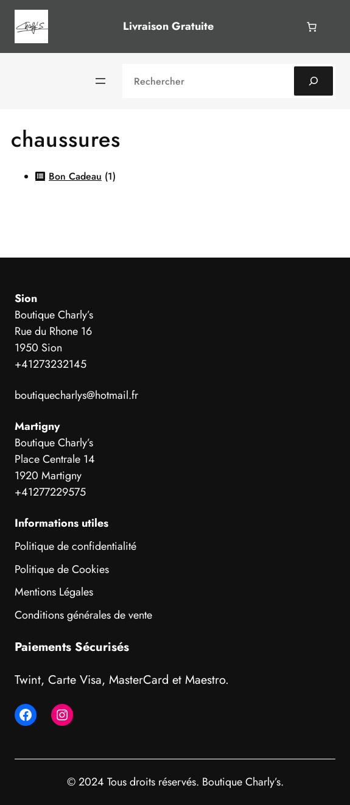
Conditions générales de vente (83, 615)
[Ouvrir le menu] (100, 81)
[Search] (313, 81)
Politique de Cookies (62, 569)
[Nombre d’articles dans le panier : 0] (311, 26)
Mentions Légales (54, 592)
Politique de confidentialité (75, 546)
